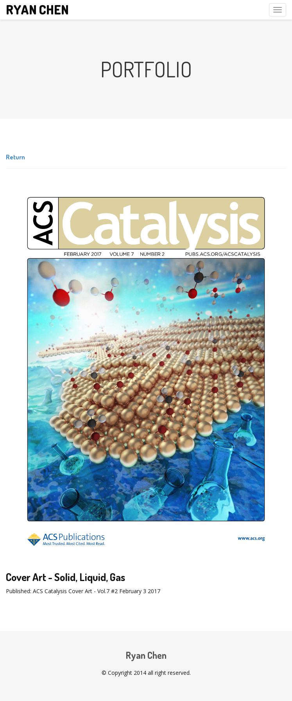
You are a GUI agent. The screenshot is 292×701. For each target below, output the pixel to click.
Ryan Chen (37, 10)
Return (15, 157)
